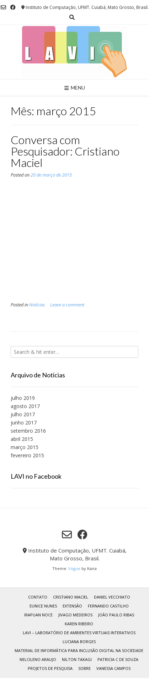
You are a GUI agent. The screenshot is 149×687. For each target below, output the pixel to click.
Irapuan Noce (38, 614)
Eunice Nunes (43, 606)
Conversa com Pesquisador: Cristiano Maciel (65, 151)
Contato (37, 597)
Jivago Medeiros (75, 614)
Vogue (74, 568)
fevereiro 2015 (27, 455)
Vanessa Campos (113, 668)
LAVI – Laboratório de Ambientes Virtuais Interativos (79, 632)
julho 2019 (23, 398)
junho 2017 (24, 422)
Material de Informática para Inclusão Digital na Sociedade (79, 650)
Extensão (72, 606)
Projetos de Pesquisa (50, 668)
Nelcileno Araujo (38, 659)
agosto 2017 (25, 406)
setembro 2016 (28, 430)
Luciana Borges (79, 641)
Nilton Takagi (77, 659)
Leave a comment (67, 305)
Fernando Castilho (108, 606)
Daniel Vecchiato (112, 597)
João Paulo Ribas (116, 614)
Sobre (84, 668)
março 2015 (24, 447)
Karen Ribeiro (79, 623)
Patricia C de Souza (117, 659)
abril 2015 (22, 439)
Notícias (37, 305)
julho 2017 (23, 414)
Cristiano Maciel (70, 597)
